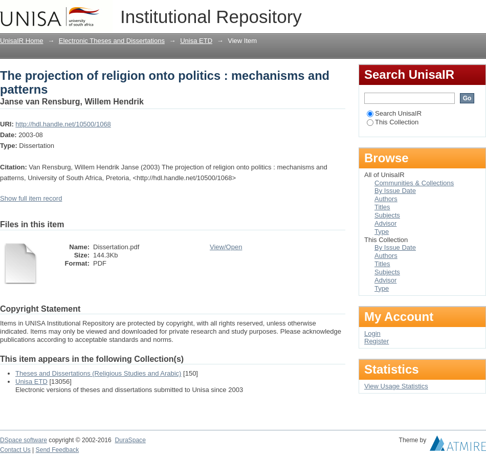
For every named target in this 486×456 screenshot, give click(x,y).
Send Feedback (57, 449)
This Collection (392, 122)
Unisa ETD (196, 41)
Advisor (385, 223)
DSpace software (23, 440)
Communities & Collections (414, 183)
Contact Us (15, 449)
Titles (382, 207)
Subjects (387, 215)
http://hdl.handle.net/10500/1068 (63, 124)
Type (381, 231)
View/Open (226, 247)
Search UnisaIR (394, 113)
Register (376, 341)
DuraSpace (130, 440)
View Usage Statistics (396, 386)
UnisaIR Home (21, 41)
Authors (385, 199)
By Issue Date (395, 190)
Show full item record (31, 198)
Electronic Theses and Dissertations (112, 41)
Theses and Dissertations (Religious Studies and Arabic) (98, 373)
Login (478, 12)
